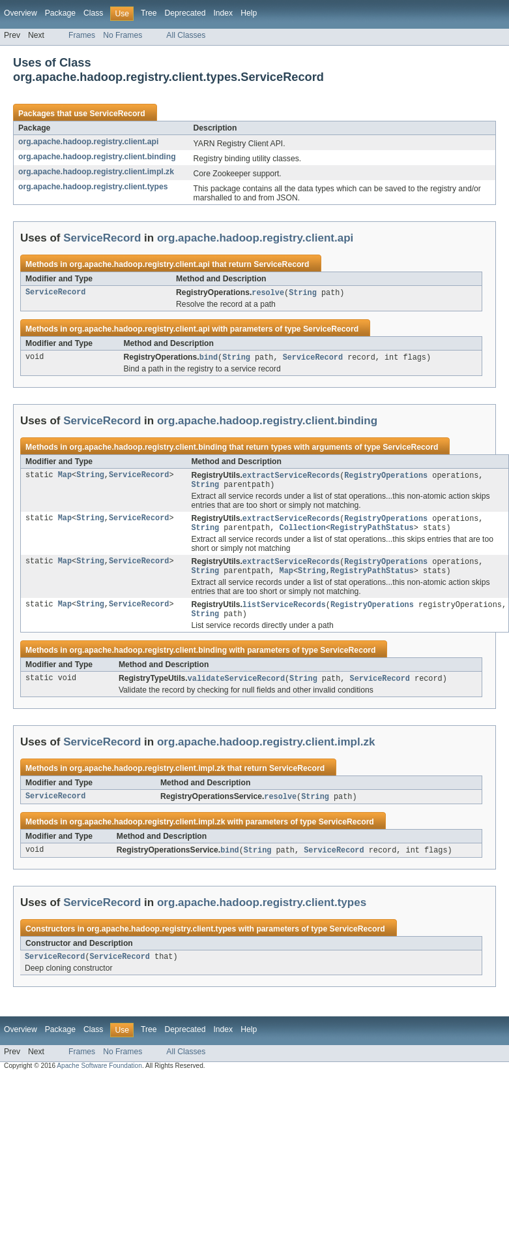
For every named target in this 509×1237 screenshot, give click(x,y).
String (303, 293)
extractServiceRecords (291, 477)
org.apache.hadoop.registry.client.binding (97, 156)
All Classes (185, 35)
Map (65, 477)
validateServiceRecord (236, 688)
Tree (149, 13)
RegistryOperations (386, 477)
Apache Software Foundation (99, 1078)
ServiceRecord (117, 113)
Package (60, 13)
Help (248, 13)
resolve (268, 293)
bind (208, 358)
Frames (81, 35)
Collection (302, 532)
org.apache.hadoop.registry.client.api (88, 141)
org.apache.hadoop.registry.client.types (92, 186)
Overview (20, 13)
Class (93, 13)
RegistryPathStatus (372, 532)
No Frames (122, 35)
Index (223, 13)
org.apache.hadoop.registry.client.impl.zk (96, 171)
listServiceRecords (284, 612)
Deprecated (185, 13)
